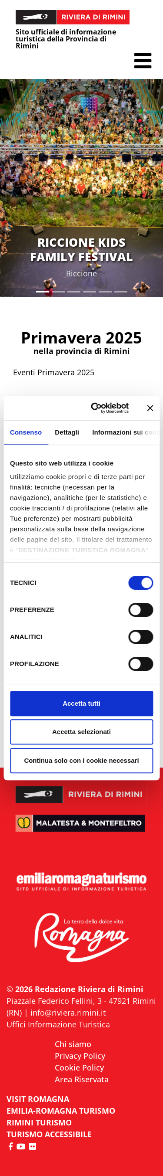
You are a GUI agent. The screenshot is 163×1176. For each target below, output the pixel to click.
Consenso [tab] (26, 432)
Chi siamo (73, 1044)
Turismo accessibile (49, 1134)
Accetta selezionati (81, 731)
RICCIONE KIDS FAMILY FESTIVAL (81, 249)
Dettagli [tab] (67, 432)
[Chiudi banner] (150, 408)
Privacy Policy (80, 1055)
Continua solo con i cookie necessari (81, 760)
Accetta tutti (81, 703)
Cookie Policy (79, 1067)
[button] (142, 61)
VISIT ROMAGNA (38, 1099)
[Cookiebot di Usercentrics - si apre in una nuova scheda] (95, 408)
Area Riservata (82, 1079)
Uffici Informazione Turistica (58, 1024)
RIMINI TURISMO (39, 1122)
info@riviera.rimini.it (68, 1012)
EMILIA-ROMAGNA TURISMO (61, 1110)
